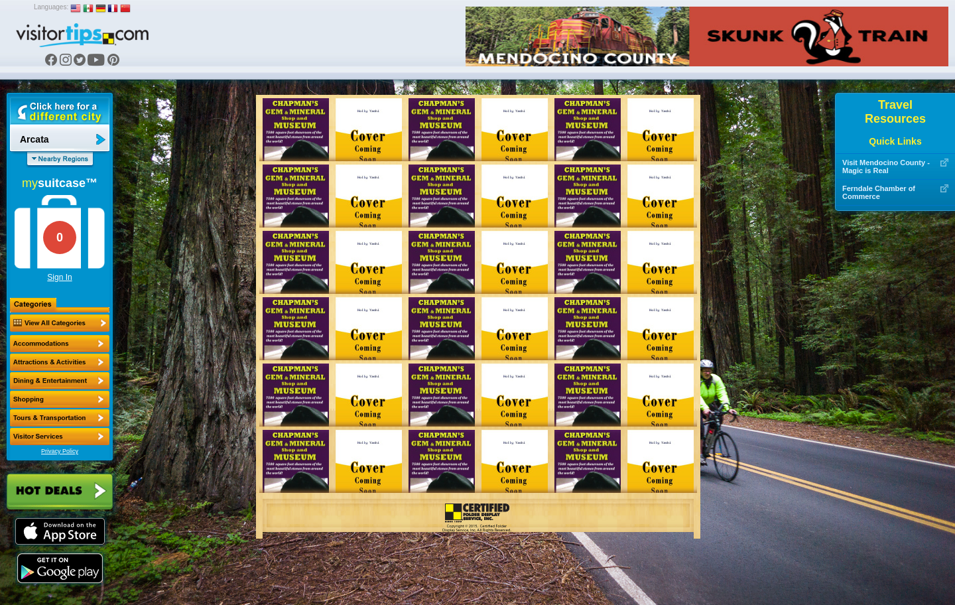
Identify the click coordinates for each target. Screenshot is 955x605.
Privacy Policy (59, 451)
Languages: (51, 7)
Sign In (59, 277)
